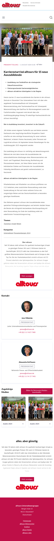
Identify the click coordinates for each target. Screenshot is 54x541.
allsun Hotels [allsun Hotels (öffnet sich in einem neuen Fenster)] (27, 530)
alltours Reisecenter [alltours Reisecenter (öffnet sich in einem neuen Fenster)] (27, 524)
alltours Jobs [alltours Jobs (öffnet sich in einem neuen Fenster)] (27, 533)
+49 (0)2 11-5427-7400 (27, 332)
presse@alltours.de (27, 329)
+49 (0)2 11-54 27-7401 (27, 376)
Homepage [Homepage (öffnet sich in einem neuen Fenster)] (27, 521)
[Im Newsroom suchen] (51, 17)
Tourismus (7, 224)
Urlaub (13, 224)
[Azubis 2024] (13, 409)
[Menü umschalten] (3, 17)
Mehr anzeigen (27, 276)
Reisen (19, 224)
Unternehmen (8, 233)
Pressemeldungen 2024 (22, 233)
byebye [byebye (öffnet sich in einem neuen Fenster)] (27, 527)
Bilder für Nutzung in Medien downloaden (36, 391)
